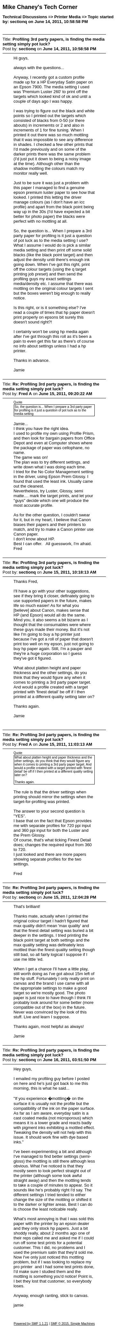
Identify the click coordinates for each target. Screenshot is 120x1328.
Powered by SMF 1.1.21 (31, 1323)
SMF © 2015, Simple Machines (73, 1323)
